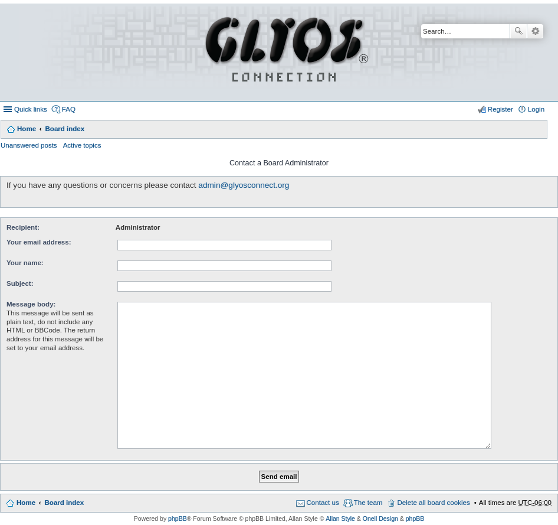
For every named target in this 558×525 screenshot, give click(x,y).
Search (518, 31)
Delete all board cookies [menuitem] (433, 502)
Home (26, 128)
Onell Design (380, 518)
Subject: (20, 283)
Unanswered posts (29, 145)
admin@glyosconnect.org (243, 185)
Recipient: (23, 227)
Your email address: (38, 242)
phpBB (177, 518)
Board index (64, 128)
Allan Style (340, 518)
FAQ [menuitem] (69, 109)
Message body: (30, 304)
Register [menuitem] (500, 109)
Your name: (25, 262)
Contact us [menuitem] (323, 502)
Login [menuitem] (536, 109)
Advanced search (535, 31)
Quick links (30, 109)
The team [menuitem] (368, 502)
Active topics (82, 145)
